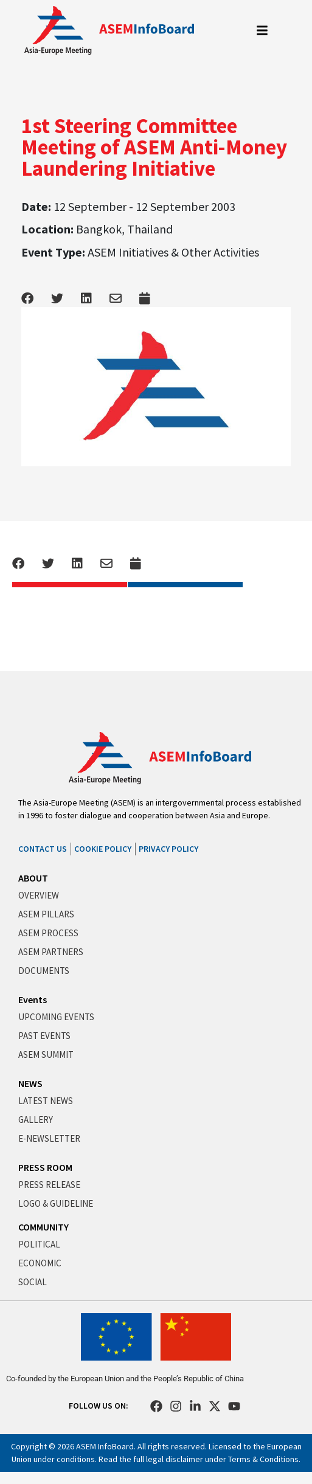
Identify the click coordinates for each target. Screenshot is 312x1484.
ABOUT (33, 878)
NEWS (30, 1083)
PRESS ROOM (45, 1167)
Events (32, 999)
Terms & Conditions (263, 1459)
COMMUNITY (43, 1227)
